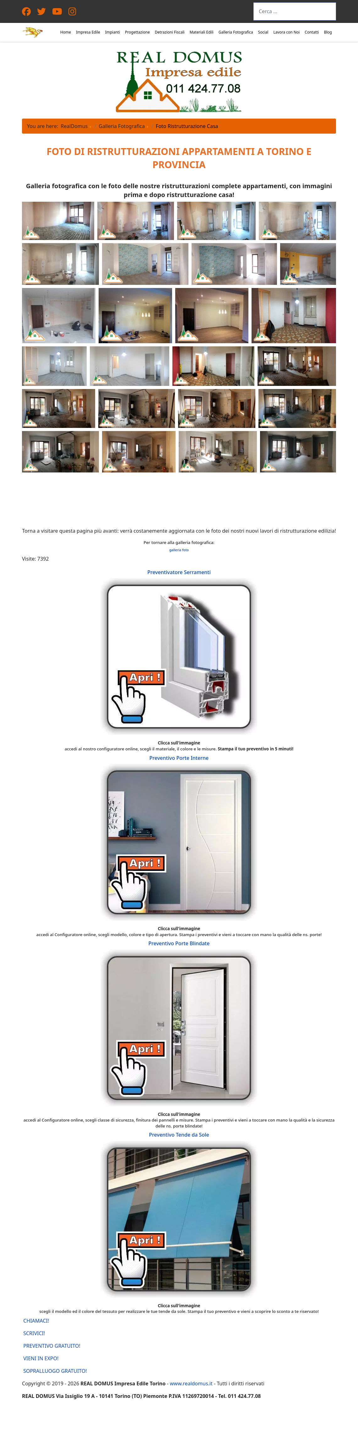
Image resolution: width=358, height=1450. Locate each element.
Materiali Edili (202, 32)
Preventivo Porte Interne (179, 757)
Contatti (312, 32)
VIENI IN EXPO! (40, 1358)
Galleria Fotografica (236, 32)
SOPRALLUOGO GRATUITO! (54, 1370)
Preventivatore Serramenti (179, 572)
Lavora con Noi (286, 32)
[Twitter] (41, 13)
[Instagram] (72, 13)
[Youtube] (57, 13)
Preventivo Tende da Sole (179, 1134)
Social (263, 32)
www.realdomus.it (191, 1383)
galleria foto (179, 550)
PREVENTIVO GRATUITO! (51, 1345)
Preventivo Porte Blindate (179, 943)
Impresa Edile (88, 32)
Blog (328, 32)
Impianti (112, 32)
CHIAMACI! (35, 1320)
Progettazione (137, 32)
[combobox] (294, 11)
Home (65, 32)
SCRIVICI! (33, 1333)
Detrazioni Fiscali (170, 32)
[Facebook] (26, 13)
